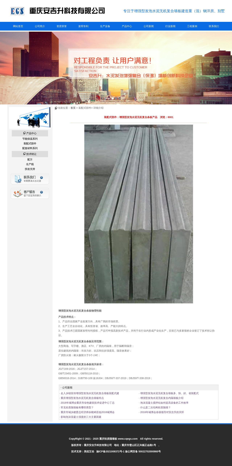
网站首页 (18, 26)
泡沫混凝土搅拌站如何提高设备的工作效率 (164, 402)
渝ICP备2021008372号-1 (110, 451)
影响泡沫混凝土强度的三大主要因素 (80, 416)
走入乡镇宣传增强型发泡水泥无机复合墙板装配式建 (89, 393)
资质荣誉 (62, 26)
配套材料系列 (30, 148)
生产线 (30, 164)
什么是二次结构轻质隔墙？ (155, 407)
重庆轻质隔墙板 (108, 438)
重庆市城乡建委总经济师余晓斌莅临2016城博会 (87, 412)
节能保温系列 (30, 138)
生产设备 (105, 26)
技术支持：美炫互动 (82, 451)
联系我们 (214, 26)
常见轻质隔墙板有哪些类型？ (77, 407)
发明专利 (83, 26)
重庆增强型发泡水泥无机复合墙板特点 (82, 398)
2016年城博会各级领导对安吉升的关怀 (162, 412)
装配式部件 (30, 143)
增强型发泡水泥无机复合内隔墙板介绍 (161, 398)
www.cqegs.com (128, 438)
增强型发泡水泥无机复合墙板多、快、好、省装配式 (169, 393)
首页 (73, 107)
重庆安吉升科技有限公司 (98, 445)
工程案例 (192, 26)
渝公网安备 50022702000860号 (143, 451)
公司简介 (40, 26)
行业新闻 (170, 26)
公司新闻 (149, 26)
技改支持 (30, 169)
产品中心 (127, 26)
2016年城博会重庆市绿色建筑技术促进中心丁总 (87, 402)
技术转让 (31, 154)
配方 (29, 159)
